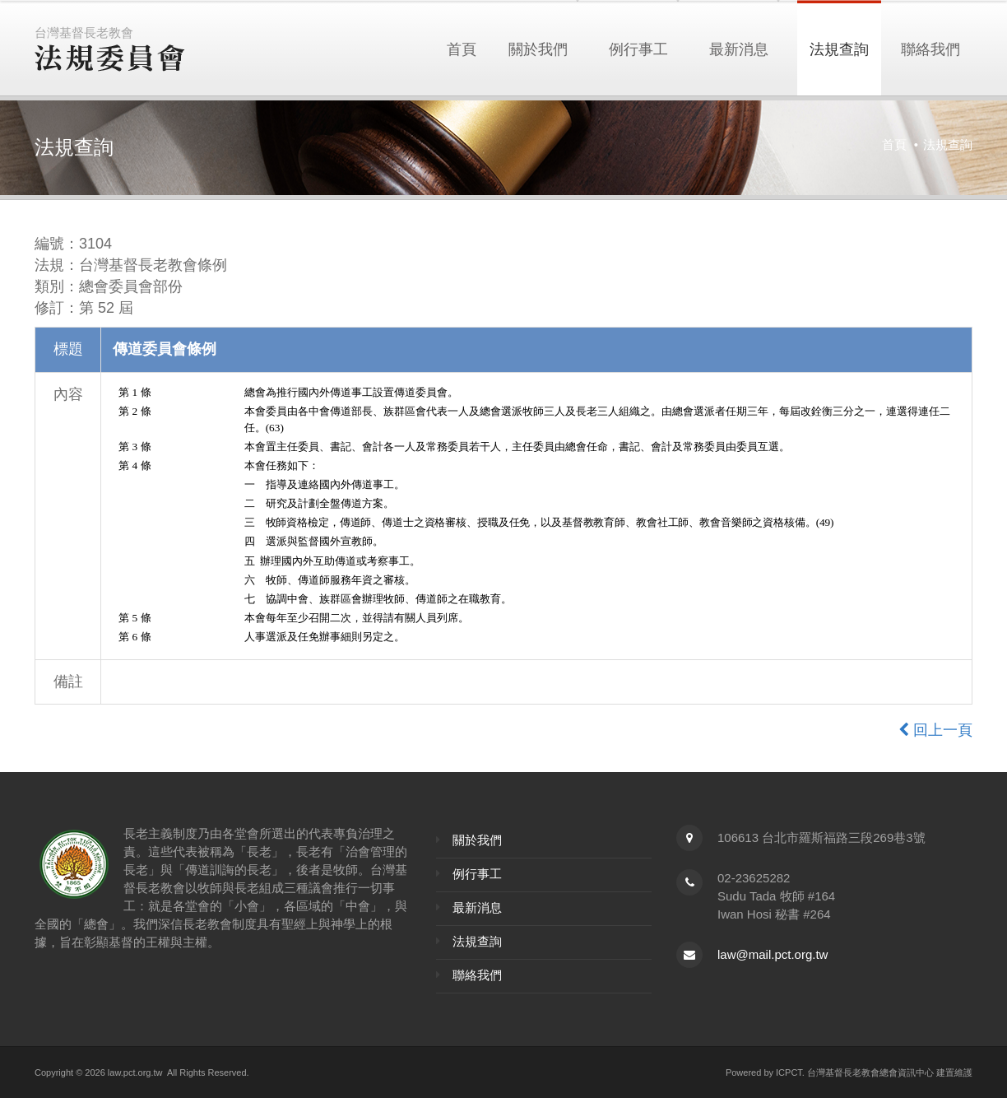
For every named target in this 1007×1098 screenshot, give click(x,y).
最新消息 (738, 47)
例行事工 (638, 47)
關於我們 (538, 47)
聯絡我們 (930, 47)
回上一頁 (935, 730)
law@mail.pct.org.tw (772, 954)
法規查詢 (839, 47)
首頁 (461, 47)
